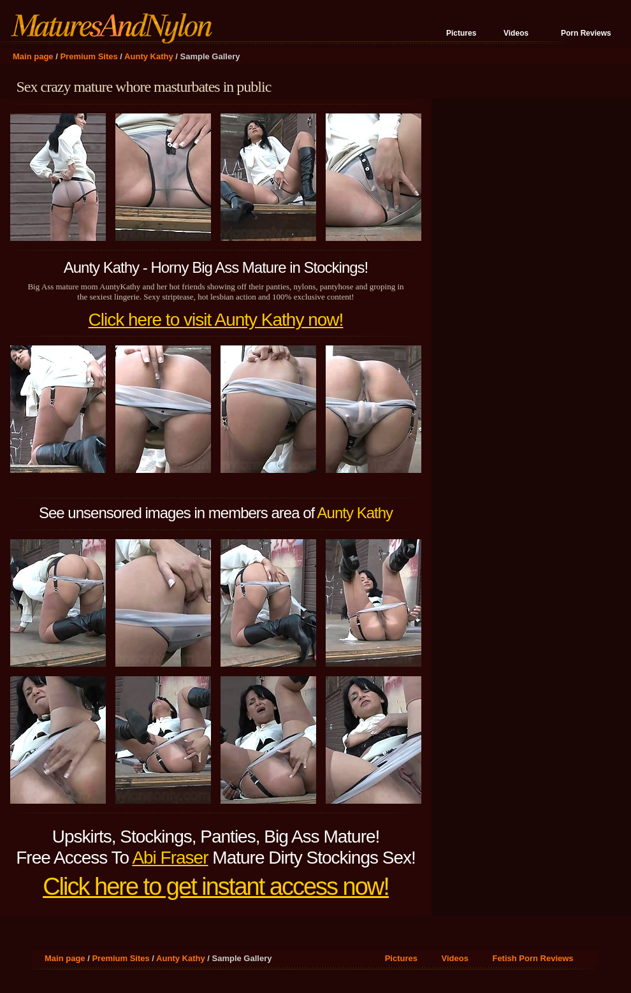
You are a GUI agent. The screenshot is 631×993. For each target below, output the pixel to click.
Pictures (461, 33)
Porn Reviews (586, 33)
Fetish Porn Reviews (532, 958)
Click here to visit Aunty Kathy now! (216, 320)
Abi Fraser (170, 857)
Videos (516, 33)
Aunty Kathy (148, 56)
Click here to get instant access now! (216, 886)
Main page (33, 56)
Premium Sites (88, 56)
